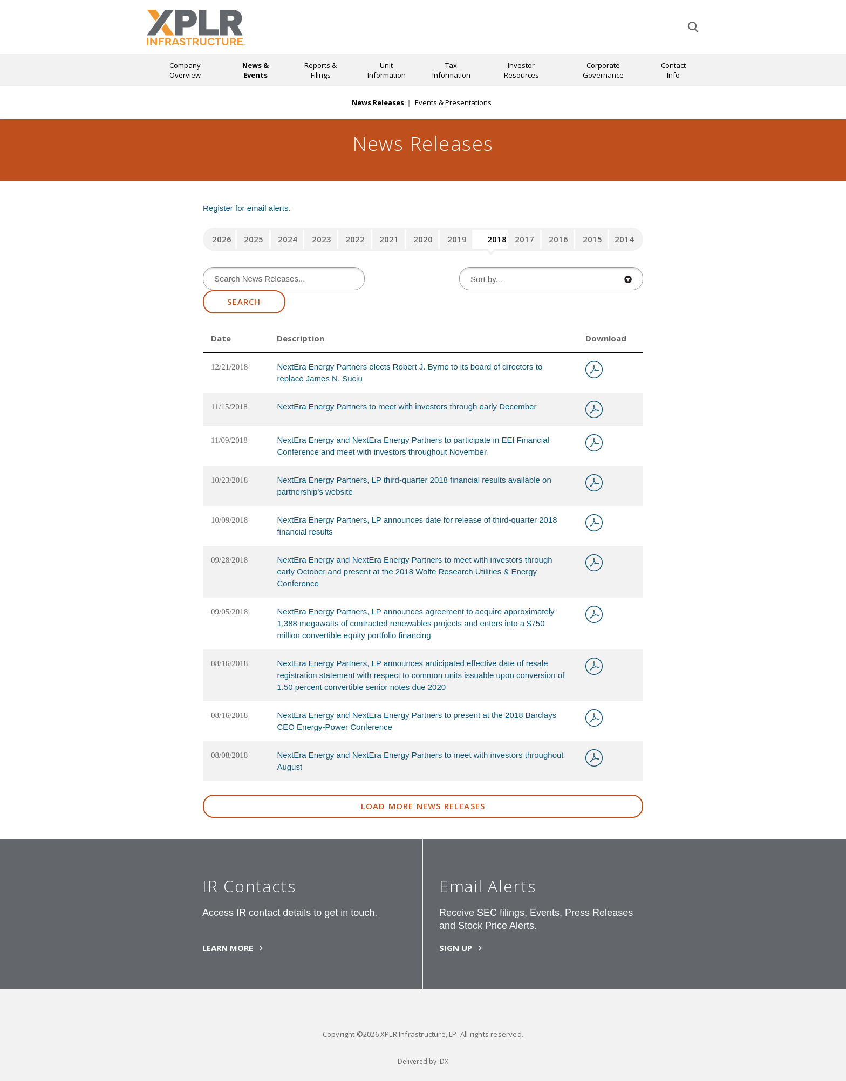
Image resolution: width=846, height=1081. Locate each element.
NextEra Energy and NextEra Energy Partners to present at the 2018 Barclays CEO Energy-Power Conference (416, 720)
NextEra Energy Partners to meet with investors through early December (406, 406)
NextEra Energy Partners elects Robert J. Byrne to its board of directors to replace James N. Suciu (409, 372)
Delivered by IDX (423, 1061)
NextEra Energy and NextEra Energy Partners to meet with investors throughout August (420, 760)
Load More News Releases (423, 806)
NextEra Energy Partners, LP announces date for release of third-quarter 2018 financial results (417, 525)
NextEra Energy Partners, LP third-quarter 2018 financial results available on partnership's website (414, 485)
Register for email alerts (245, 208)
